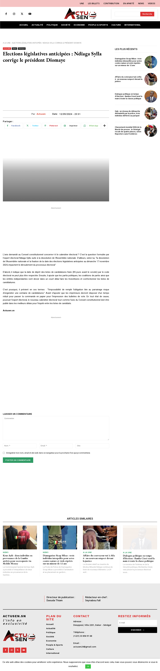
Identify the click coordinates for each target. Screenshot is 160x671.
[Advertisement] (56, 89)
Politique (22, 48)
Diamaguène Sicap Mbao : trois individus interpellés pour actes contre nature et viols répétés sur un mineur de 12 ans (128, 62)
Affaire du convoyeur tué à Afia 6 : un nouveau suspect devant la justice (128, 79)
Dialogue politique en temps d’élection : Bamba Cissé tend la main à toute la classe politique (128, 96)
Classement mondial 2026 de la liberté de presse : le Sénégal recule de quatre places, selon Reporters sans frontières (128, 130)
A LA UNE (6, 43)
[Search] (147, 14)
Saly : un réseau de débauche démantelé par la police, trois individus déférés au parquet (127, 113)
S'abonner (137, 630)
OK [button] (88, 666)
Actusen (41, 114)
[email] (137, 623)
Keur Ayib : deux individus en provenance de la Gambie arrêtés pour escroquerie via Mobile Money (17, 559)
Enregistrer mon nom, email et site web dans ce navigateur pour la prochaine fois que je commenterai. (48, 453)
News (14, 48)
